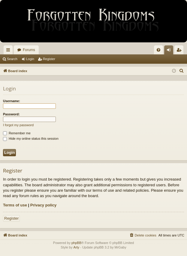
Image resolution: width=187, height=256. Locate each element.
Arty (77, 247)
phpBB (76, 243)
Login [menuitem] (170, 51)
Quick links (9, 51)
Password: (11, 114)
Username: (11, 101)
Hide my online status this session (31, 138)
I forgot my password (18, 125)
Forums (29, 50)
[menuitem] (158, 49)
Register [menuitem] (180, 51)
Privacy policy (43, 205)
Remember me (17, 133)
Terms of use (15, 205)
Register (49, 59)
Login (30, 59)
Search (12, 59)
